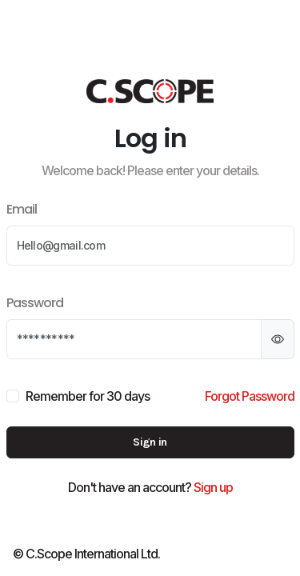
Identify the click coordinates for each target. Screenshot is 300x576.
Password (34, 303)
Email (21, 209)
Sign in (149, 442)
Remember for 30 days (88, 396)
